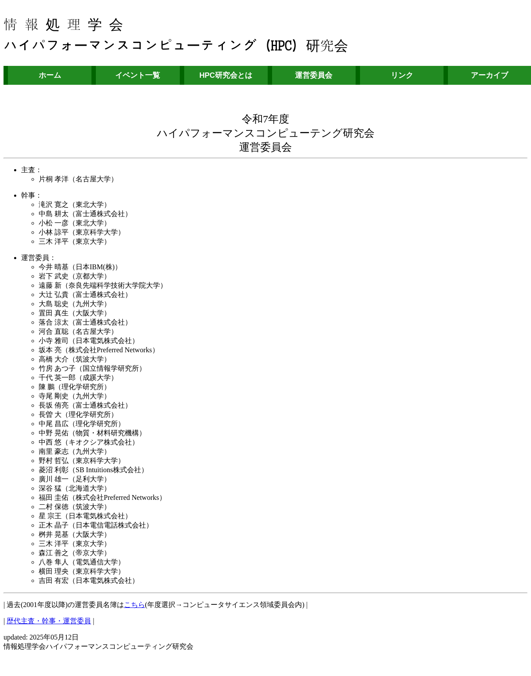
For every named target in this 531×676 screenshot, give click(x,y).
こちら (134, 604)
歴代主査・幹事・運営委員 (49, 621)
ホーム (50, 75)
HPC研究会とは (225, 75)
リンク (402, 75)
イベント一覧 (137, 75)
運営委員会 (313, 75)
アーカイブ (489, 75)
